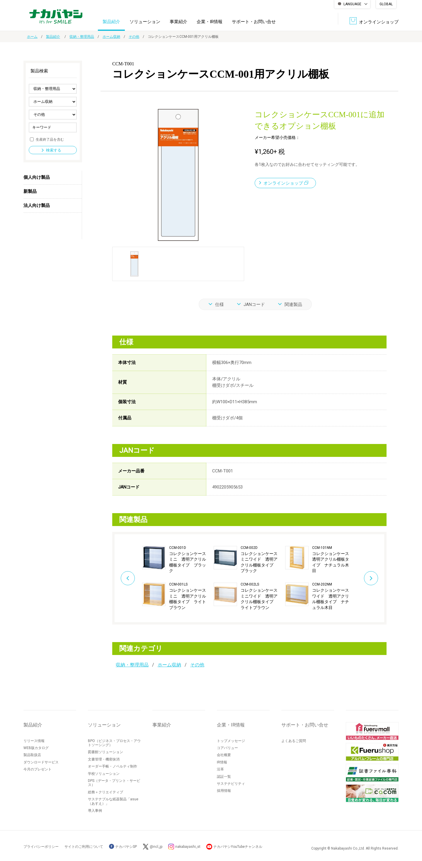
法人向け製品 (36, 205)
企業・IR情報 (209, 21)
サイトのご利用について (83, 847)
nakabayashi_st (187, 847)
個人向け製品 (36, 177)
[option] (178, 578)
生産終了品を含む (50, 139)
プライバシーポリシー (41, 847)
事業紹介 (178, 21)
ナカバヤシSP (123, 847)
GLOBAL (386, 4)
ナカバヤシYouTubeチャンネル (237, 847)
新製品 (30, 191)
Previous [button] (128, 578)
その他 (134, 37)
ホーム (32, 37)
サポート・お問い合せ (254, 21)
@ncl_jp (156, 847)
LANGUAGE (352, 4)
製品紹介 (111, 21)
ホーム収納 (111, 37)
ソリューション (145, 21)
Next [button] (371, 578)
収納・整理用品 (81, 37)
